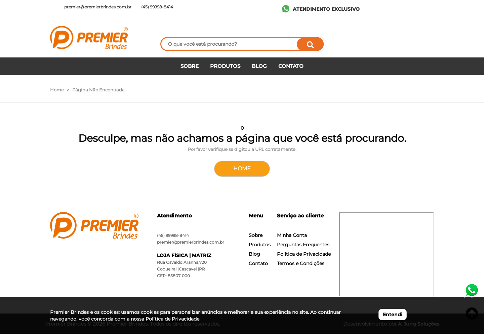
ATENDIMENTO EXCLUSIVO (326, 9)
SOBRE (189, 66)
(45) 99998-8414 (173, 235)
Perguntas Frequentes (303, 245)
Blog (254, 254)
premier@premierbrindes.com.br (190, 242)
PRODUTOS (225, 66)
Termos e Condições (300, 263)
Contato (258, 263)
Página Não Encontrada (98, 89)
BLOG (259, 66)
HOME (242, 168)
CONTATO (291, 66)
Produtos (260, 245)
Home (57, 89)
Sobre (256, 235)
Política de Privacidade (304, 254)
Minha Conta (292, 235)
